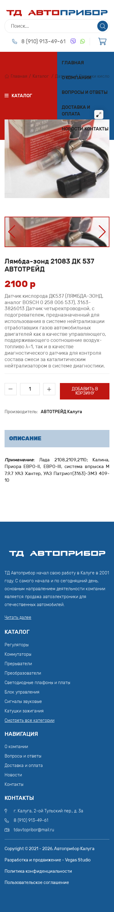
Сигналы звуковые (23, 701)
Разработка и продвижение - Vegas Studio (48, 860)
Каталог (41, 76)
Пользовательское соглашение (37, 882)
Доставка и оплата (76, 111)
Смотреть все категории (29, 720)
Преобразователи (23, 673)
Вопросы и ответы (85, 92)
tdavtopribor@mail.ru (34, 829)
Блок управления (22, 692)
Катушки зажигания (24, 711)
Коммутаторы (18, 654)
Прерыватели (18, 663)
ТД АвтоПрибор (57, 550)
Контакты (97, 129)
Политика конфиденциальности (38, 871)
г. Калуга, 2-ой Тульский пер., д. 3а (48, 811)
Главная (73, 63)
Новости (72, 129)
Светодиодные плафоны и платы (37, 682)
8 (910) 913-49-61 (43, 41)
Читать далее (18, 617)
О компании (77, 77)
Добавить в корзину (85, 391)
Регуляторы (17, 645)
